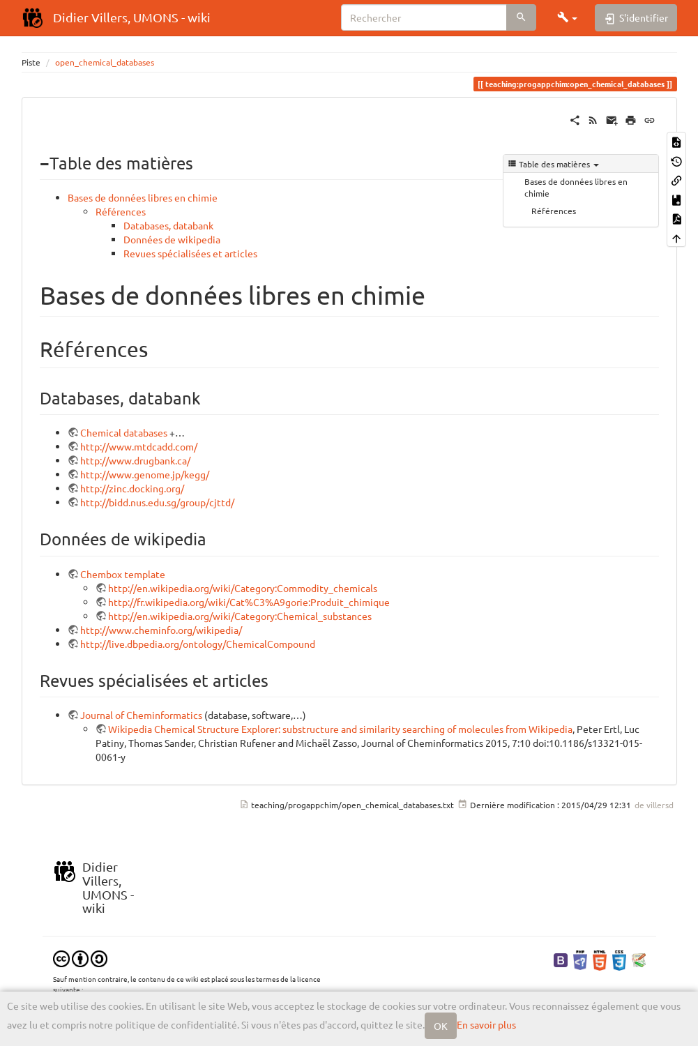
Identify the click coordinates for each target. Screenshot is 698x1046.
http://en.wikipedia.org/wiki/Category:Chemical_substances (240, 615)
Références (553, 210)
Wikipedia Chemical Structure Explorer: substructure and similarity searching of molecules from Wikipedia (340, 728)
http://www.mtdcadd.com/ (138, 446)
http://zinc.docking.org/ (132, 488)
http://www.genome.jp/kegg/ (144, 474)
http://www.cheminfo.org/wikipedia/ (161, 629)
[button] (568, 17)
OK (441, 1026)
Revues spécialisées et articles (190, 253)
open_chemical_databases (104, 62)
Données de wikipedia (171, 239)
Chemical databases (123, 432)
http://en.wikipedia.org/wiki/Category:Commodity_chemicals (242, 588)
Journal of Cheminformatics (141, 714)
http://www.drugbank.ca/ (135, 460)
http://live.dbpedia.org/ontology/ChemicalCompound (197, 643)
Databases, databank (168, 225)
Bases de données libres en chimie (576, 187)
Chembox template (122, 574)
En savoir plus (486, 1024)
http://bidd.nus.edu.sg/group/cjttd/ (157, 502)
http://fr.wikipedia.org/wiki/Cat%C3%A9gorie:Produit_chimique (249, 602)
